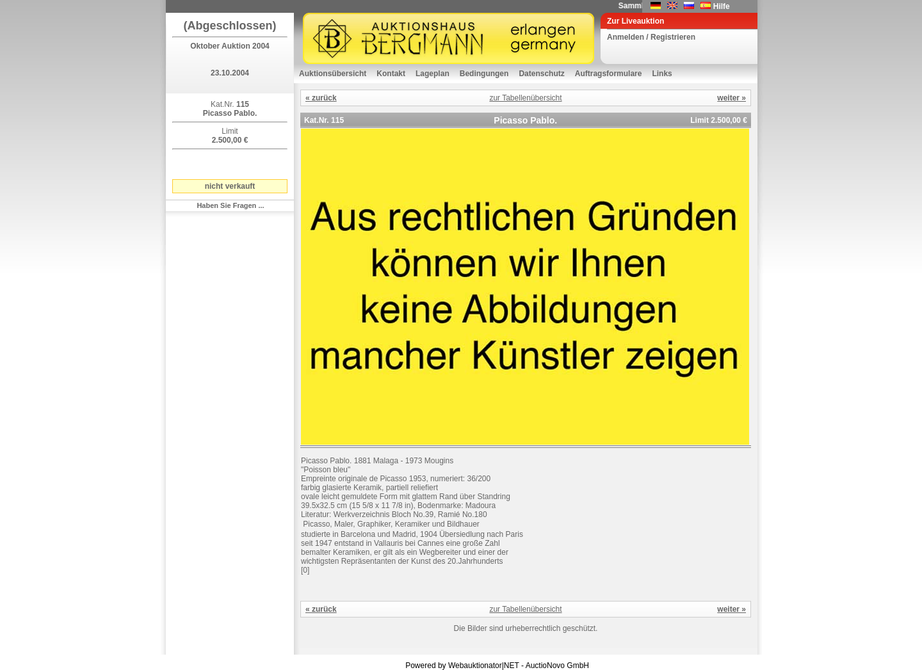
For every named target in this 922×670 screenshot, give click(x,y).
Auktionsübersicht (332, 73)
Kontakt (390, 73)
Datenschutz (541, 73)
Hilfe (721, 6)
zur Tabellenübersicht (525, 97)
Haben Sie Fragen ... (230, 205)
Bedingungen (484, 73)
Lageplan (432, 73)
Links (662, 73)
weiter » (731, 97)
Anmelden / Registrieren (651, 37)
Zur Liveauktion (635, 21)
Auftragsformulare (608, 73)
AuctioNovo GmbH (557, 665)
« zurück (321, 97)
